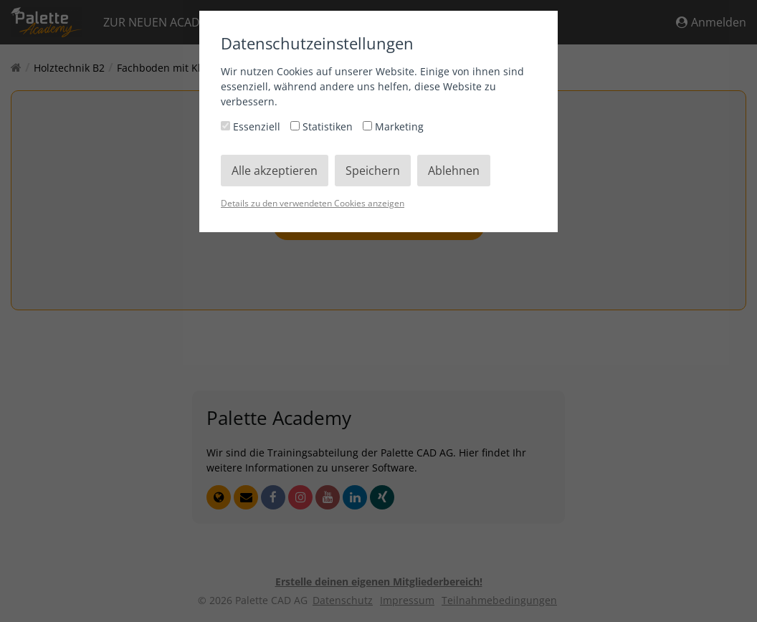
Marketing (393, 126)
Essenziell (252, 126)
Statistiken (323, 126)
